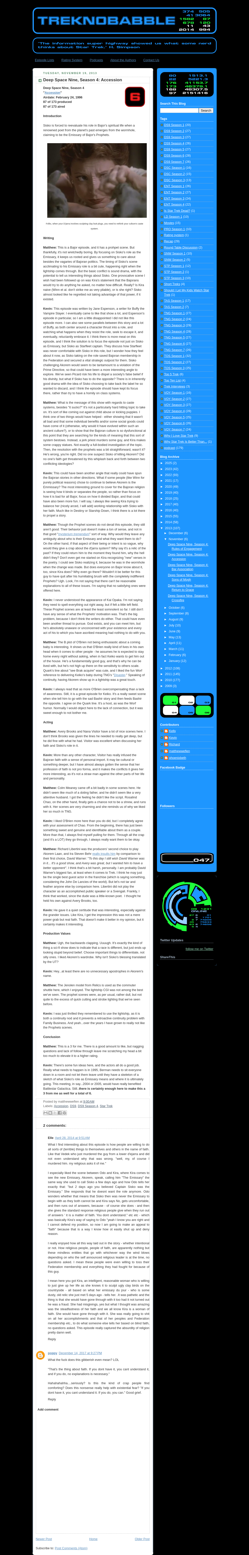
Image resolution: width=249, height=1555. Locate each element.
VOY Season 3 (174, 405)
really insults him (103, 854)
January (175, 661)
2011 (169, 674)
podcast (169, 448)
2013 (169, 528)
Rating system (174, 235)
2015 (169, 516)
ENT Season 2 (174, 192)
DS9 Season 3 (174, 137)
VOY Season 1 (174, 392)
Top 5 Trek (171, 374)
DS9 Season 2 (174, 131)
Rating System (72, 60)
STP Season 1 (174, 266)
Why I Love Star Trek (179, 435)
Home (93, 1539)
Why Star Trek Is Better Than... (185, 441)
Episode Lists (44, 60)
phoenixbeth (177, 758)
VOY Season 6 (174, 423)
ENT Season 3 (174, 198)
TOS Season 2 (174, 362)
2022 (169, 475)
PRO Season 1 (174, 229)
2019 (169, 492)
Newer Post (44, 1539)
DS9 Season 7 (174, 162)
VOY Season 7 (174, 429)
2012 (169, 668)
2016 (169, 510)
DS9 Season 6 (174, 155)
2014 (169, 522)
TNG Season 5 (174, 337)
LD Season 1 (173, 216)
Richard (174, 744)
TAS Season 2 (174, 307)
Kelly (172, 731)
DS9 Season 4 (88, 1106)
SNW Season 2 (175, 259)
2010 (169, 680)
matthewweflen (179, 751)
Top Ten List (172, 380)
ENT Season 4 (174, 204)
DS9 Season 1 (174, 125)
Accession (52, 92)
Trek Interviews (174, 386)
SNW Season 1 (175, 253)
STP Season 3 (174, 278)
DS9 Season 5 (174, 149)
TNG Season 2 (174, 319)
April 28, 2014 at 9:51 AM (72, 1138)
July (172, 625)
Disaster (119, 675)
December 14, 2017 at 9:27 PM (80, 1353)
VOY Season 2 (174, 399)
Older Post (142, 1539)
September (177, 613)
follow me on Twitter (199, 949)
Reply (52, 1339)
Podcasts (96, 60)
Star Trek (106, 1106)
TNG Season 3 (174, 325)
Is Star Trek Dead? (177, 211)
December (176, 533)
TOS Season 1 (174, 356)
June (172, 631)
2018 (169, 498)
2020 (169, 486)
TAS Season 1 (174, 300)
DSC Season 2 (174, 174)
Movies (169, 223)
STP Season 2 (174, 272)
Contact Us (151, 60)
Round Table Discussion (181, 247)
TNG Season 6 (174, 344)
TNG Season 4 (174, 331)
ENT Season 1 (174, 186)
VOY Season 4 (174, 411)
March (173, 649)
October (175, 607)
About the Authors (123, 60)
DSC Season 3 (174, 180)
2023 (169, 469)
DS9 (73, 1106)
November (176, 539)
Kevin (173, 737)
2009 (169, 686)
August (174, 619)
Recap (168, 241)
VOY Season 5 (174, 417)
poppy (52, 1353)
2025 (169, 463)
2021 (169, 480)
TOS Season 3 (174, 368)
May (172, 637)
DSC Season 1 (174, 168)
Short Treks (172, 284)
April (172, 643)
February (175, 655)
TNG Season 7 (174, 350)
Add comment (48, 1409)
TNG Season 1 (174, 313)
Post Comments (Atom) (71, 1548)
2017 (169, 504)
